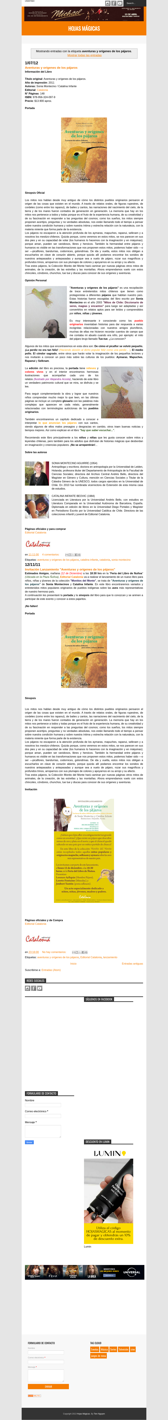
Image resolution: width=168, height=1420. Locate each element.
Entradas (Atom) (51, 970)
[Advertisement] (49, 1019)
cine (133, 1349)
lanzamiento (110, 957)
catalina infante (89, 559)
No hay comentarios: (54, 952)
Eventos (94, 1349)
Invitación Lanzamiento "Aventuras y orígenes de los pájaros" (70, 569)
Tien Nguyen (99, 1414)
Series (113, 1349)
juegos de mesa (98, 1356)
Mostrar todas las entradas (84, 55)
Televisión (123, 1349)
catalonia (105, 559)
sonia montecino (121, 559)
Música (104, 1349)
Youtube (120, 3)
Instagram (107, 3)
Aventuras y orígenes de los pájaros (51, 67)
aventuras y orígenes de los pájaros (58, 559)
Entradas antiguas (132, 963)
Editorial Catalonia (35, 532)
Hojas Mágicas (84, 28)
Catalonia (42, 90)
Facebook (113, 3)
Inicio (73, 963)
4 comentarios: (51, 554)
